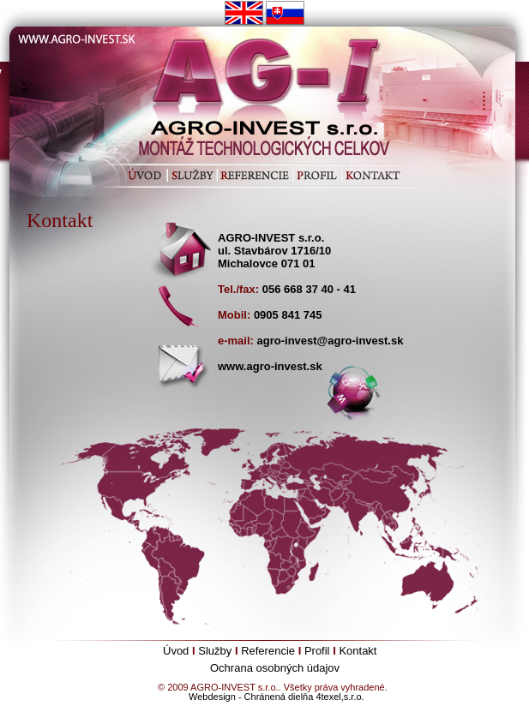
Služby (214, 650)
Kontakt (357, 650)
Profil (317, 650)
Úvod (176, 650)
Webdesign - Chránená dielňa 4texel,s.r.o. (276, 696)
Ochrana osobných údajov (275, 667)
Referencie (268, 650)
